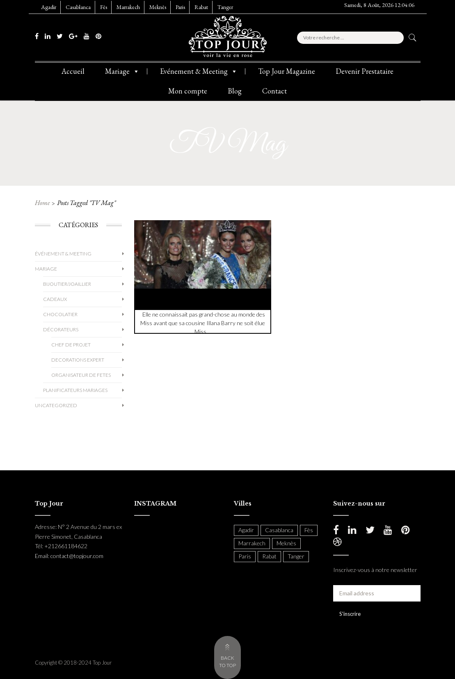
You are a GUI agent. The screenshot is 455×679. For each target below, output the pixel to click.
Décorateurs (60, 329)
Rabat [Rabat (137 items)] (269, 556)
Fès (103, 7)
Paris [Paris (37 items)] (244, 556)
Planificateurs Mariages (75, 390)
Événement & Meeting (63, 254)
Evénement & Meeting (199, 71)
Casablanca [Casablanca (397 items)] (279, 529)
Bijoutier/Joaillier (67, 284)
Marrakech (128, 7)
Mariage (122, 71)
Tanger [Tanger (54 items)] (296, 556)
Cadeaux (55, 299)
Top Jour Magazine (286, 71)
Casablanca (78, 7)
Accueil (73, 71)
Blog (235, 91)
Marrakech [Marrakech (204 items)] (251, 543)
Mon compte (187, 91)
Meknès (157, 7)
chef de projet (71, 345)
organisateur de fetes (81, 375)
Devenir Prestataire (364, 71)
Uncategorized (56, 405)
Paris (180, 7)
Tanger (225, 7)
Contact (274, 91)
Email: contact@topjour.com (69, 555)
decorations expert (77, 360)
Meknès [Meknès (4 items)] (286, 543)
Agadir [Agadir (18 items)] (246, 529)
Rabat (201, 7)
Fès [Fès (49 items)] (308, 529)
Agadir (48, 7)
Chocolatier (60, 314)
